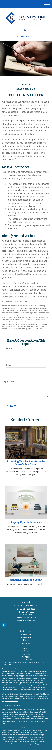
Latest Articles (26, 654)
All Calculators (26, 660)
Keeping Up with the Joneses (26, 522)
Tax (26, 646)
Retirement (26, 634)
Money (26, 648)
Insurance (26, 643)
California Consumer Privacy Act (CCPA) (24, 696)
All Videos (26, 657)
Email (9, 365)
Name (9, 348)
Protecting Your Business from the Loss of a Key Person (26, 463)
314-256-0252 (26, 37)
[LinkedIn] (25, 30)
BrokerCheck (6, 664)
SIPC (9, 716)
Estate (26, 640)
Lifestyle (26, 651)
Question (9, 381)
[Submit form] (11, 406)
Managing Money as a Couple (26, 580)
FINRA (4, 716)
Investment (26, 637)
